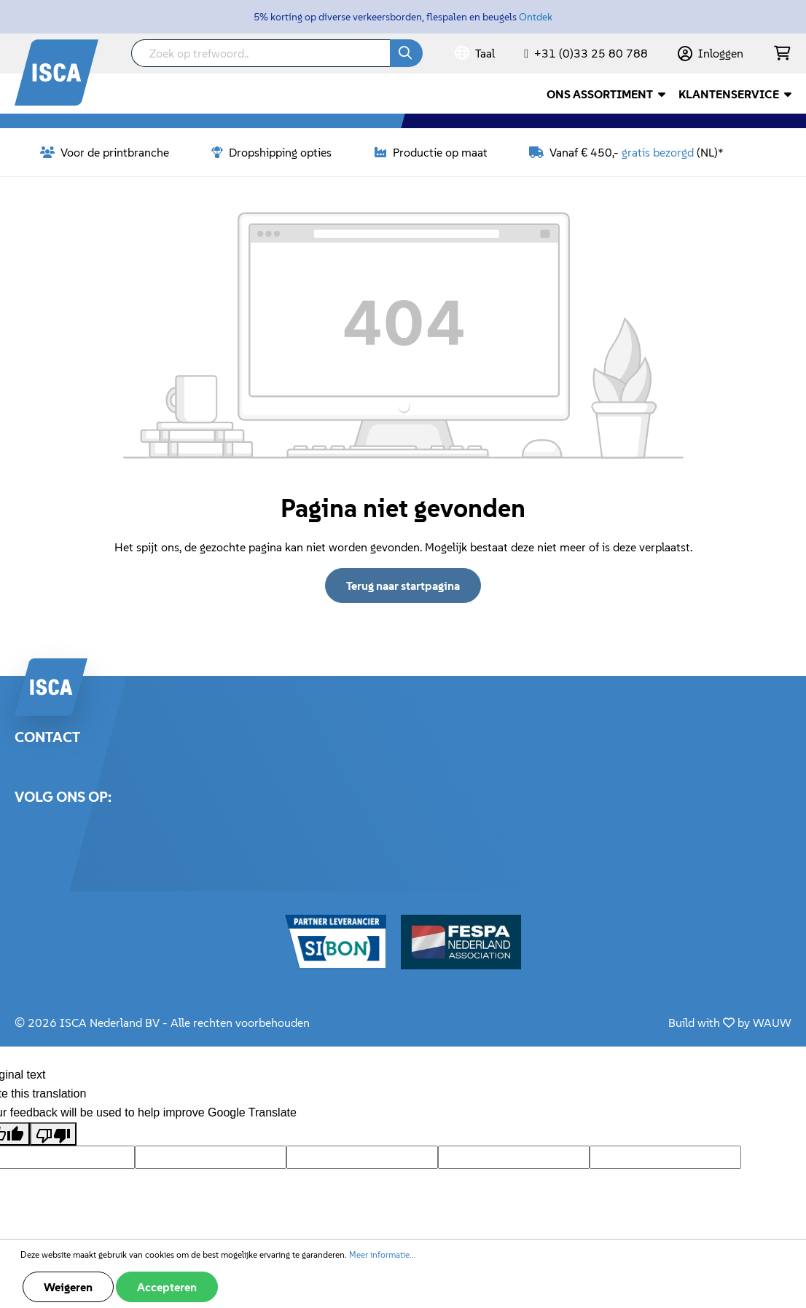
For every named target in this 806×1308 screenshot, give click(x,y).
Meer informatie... (382, 1254)
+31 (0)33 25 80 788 (591, 53)
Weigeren (68, 1287)
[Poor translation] (53, 1134)
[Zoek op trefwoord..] (261, 53)
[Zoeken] (406, 53)
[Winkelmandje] (782, 53)
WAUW (772, 1022)
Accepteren (167, 1287)
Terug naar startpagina (403, 585)
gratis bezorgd (658, 152)
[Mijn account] (710, 53)
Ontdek (535, 16)
